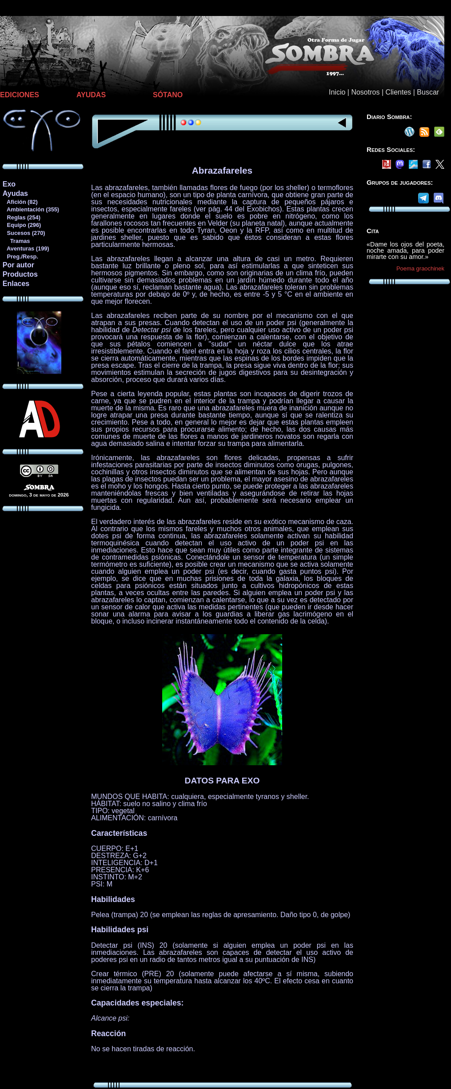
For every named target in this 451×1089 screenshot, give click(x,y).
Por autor (18, 265)
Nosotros (365, 92)
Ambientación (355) (30, 209)
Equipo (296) (21, 225)
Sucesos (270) (23, 233)
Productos (20, 274)
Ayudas (15, 193)
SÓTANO (168, 95)
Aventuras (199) (25, 248)
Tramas (16, 241)
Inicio (337, 92)
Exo (9, 184)
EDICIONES (19, 95)
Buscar (428, 92)
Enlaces (16, 283)
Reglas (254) (21, 217)
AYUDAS (91, 95)
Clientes (398, 92)
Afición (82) (20, 202)
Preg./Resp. (20, 256)
